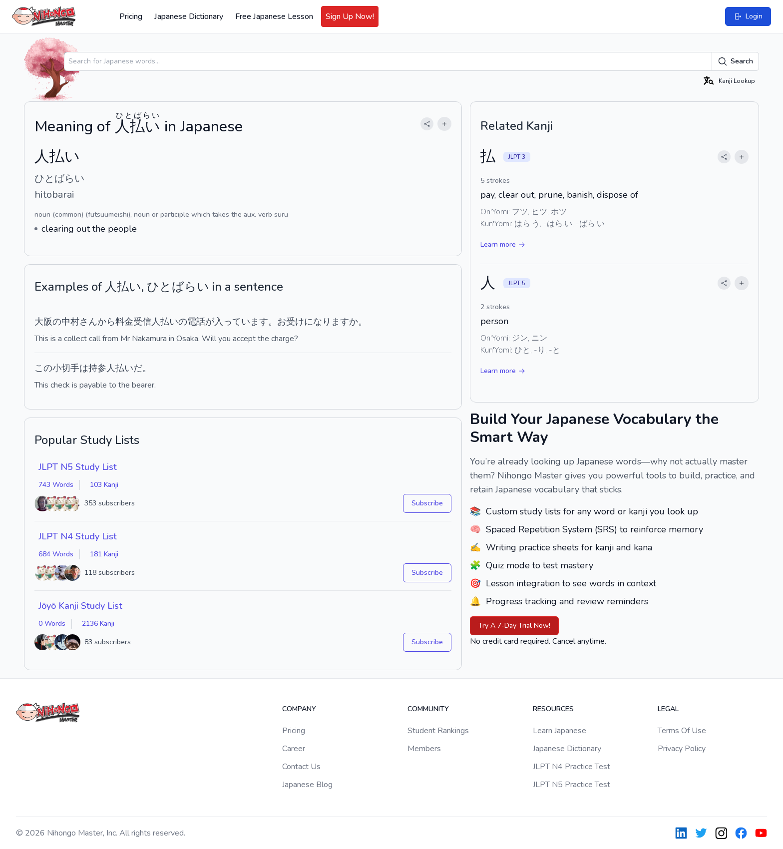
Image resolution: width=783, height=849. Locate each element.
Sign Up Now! (350, 16)
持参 (97, 368)
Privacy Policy (682, 748)
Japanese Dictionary (188, 16)
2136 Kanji (98, 623)
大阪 (43, 322)
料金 (124, 322)
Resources (553, 709)
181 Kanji (104, 554)
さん (88, 322)
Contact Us (301, 766)
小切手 (65, 368)
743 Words (55, 484)
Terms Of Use (682, 730)
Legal (668, 709)
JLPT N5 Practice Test (571, 784)
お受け (290, 322)
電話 (196, 322)
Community (428, 709)
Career (293, 748)
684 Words (55, 554)
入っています (241, 322)
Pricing (130, 16)
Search (735, 61)
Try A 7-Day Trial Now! (514, 625)
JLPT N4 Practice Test (571, 766)
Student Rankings (438, 730)
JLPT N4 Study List (77, 536)
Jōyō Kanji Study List (80, 606)
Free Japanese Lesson (274, 16)
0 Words (51, 623)
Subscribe (427, 503)
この (43, 368)
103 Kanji (104, 484)
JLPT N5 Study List (77, 467)
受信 (142, 322)
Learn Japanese (559, 730)
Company (299, 709)
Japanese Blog (307, 784)
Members (424, 748)
